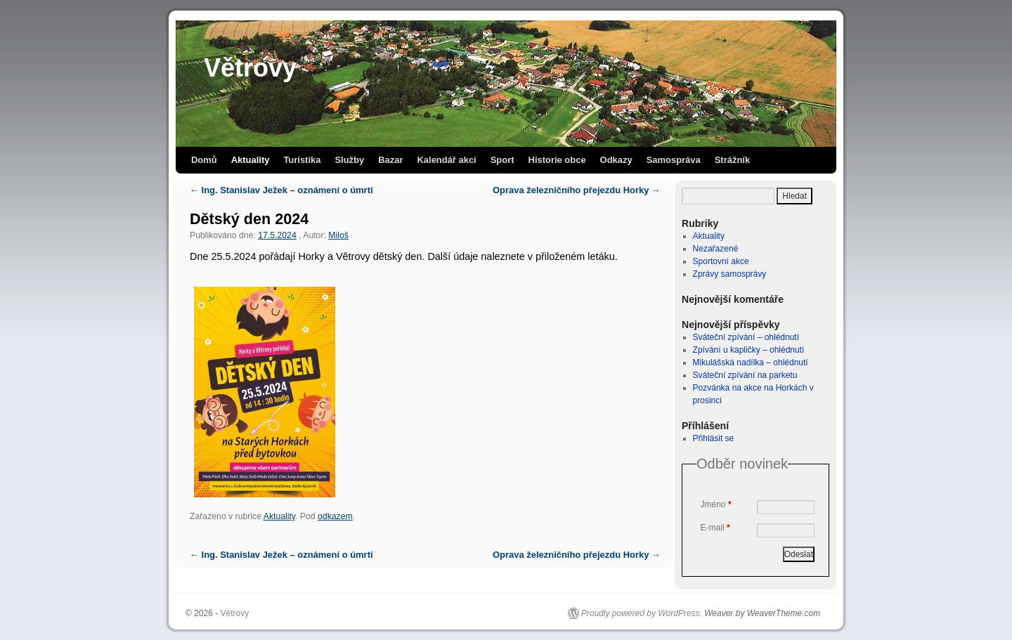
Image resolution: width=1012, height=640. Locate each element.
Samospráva (674, 160)
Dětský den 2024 (249, 219)
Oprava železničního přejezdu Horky (577, 190)
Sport (502, 160)
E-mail (715, 528)
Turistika (301, 160)
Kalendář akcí (446, 160)
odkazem (335, 516)
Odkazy (616, 160)
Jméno (716, 504)
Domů (204, 160)
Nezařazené (716, 249)
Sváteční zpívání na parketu (745, 375)
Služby (349, 160)
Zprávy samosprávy (730, 274)
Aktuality (250, 160)
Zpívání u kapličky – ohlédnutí (749, 350)
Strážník (732, 160)
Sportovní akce (721, 261)
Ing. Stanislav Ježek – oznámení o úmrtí (281, 190)
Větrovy (250, 67)
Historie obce (557, 160)
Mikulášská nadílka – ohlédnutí (750, 362)
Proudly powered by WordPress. (641, 613)
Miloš (338, 235)
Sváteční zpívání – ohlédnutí (746, 337)
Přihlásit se (713, 438)
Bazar (390, 160)
